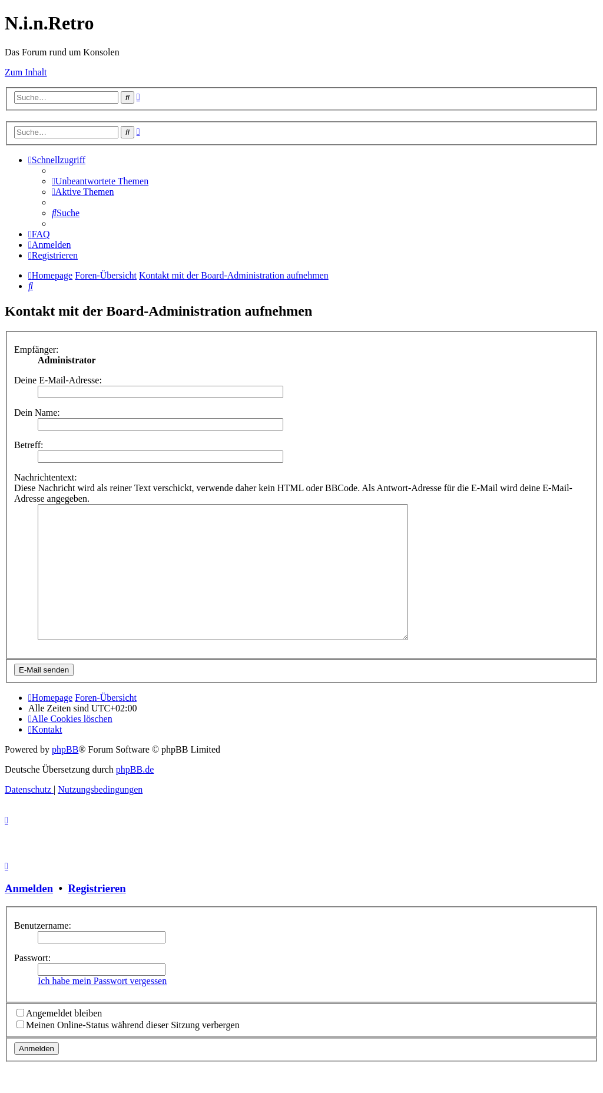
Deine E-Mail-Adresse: (58, 380)
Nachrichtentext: (45, 477)
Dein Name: (37, 413)
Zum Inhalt (26, 72)
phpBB (65, 776)
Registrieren (96, 915)
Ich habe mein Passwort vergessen (102, 1007)
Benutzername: (42, 952)
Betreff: (28, 445)
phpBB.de (135, 796)
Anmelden (29, 915)
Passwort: (32, 984)
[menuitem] (100, 181)
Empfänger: (36, 350)
